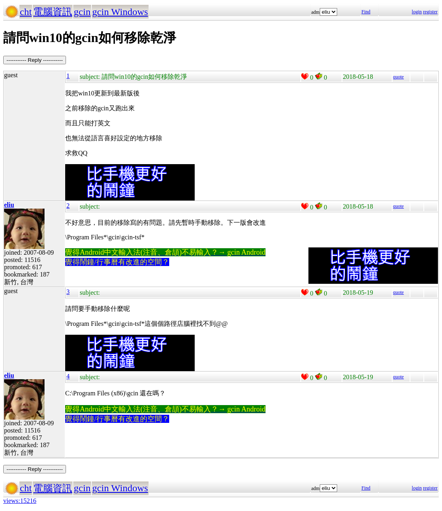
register (430, 12)
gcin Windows (120, 11)
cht (26, 11)
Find (365, 12)
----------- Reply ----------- (34, 60)
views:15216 (19, 500)
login (417, 12)
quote (398, 77)
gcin (82, 11)
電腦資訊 (52, 11)
